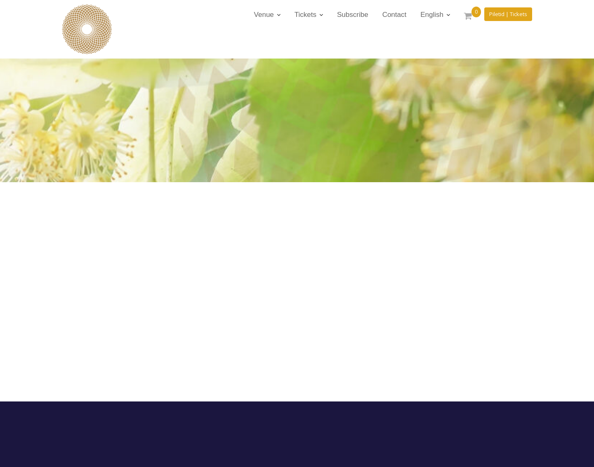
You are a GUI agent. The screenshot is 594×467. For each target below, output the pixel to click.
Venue (264, 15)
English (431, 15)
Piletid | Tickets (508, 14)
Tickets (305, 15)
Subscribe (352, 15)
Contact (394, 15)
